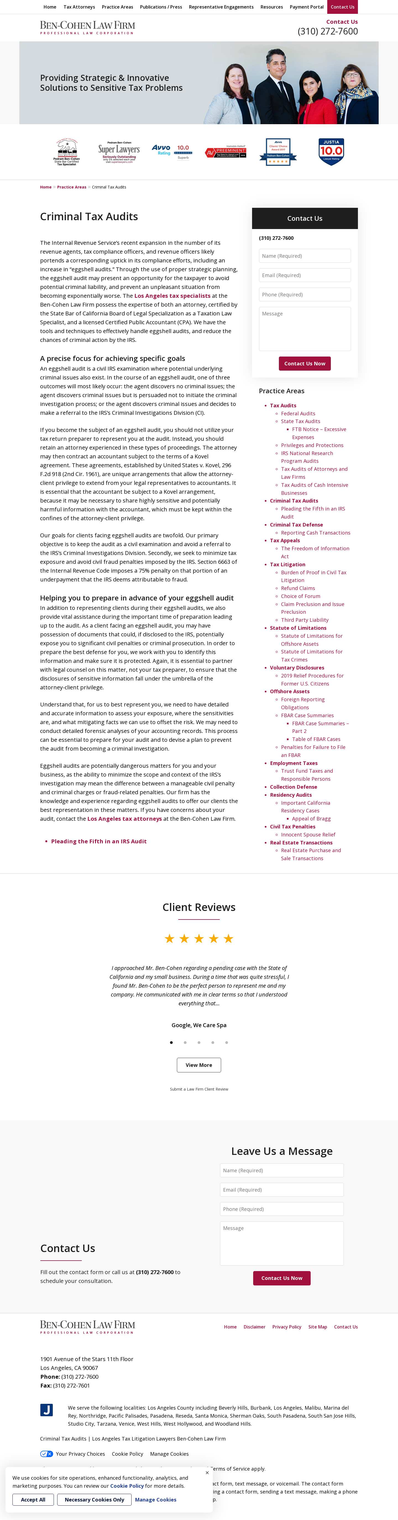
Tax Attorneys (79, 7)
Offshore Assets (290, 691)
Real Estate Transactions (301, 842)
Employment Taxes (294, 763)
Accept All (33, 1499)
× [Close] (207, 1472)
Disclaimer (255, 1327)
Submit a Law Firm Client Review (199, 1089)
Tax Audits (283, 405)
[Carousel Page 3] (199, 1042)
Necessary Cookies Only (94, 1499)
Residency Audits (291, 794)
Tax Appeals (285, 540)
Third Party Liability (305, 619)
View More (199, 1065)
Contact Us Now (304, 363)
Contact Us (342, 21)
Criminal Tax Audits (294, 500)
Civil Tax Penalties (292, 826)
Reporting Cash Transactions (315, 532)
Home (50, 7)
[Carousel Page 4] (213, 1042)
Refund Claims (298, 588)
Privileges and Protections (312, 445)
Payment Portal (307, 7)
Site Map (317, 1327)
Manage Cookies (169, 1453)
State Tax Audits (300, 421)
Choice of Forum (300, 596)
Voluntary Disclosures (297, 667)
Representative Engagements (221, 7)
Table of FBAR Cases (316, 739)
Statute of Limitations (298, 628)
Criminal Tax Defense (296, 524)
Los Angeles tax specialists (172, 295)
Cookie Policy (127, 1453)
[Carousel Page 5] (227, 1042)
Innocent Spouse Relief (308, 834)
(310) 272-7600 (328, 31)
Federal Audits (298, 413)
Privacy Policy (287, 1327)
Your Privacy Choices (72, 1453)
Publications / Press (161, 7)
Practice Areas (117, 7)
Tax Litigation (287, 564)
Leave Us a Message (282, 1151)
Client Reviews (199, 907)
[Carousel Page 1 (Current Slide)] (171, 1042)
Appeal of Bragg (311, 818)
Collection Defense (293, 786)
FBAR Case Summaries (307, 715)
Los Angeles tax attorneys (124, 818)
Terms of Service (230, 1468)
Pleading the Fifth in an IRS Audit (99, 841)
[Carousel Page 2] (185, 1042)
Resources (272, 7)
